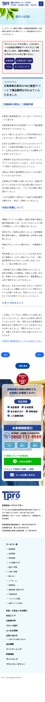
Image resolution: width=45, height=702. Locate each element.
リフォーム (13, 580)
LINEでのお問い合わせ (17, 639)
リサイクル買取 (14, 598)
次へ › (39, 355)
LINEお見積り (22, 461)
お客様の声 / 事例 (24, 60)
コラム (9, 66)
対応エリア (11, 615)
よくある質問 (12, 630)
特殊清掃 (12, 558)
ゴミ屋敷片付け (14, 562)
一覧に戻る (22, 365)
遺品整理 (12, 549)
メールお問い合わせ (22, 475)
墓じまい (12, 576)
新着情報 (9, 60)
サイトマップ (12, 659)
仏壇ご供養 (13, 571)
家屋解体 (12, 585)
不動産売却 (13, 594)
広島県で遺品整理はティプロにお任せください (22, 341)
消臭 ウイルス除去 (15, 603)
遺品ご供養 (13, 567)
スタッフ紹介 (12, 625)
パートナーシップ (13, 649)
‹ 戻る (5, 355)
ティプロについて (22, 66)
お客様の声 (11, 620)
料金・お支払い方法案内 (16, 610)
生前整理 (12, 553)
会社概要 (10, 644)
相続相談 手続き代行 (16, 589)
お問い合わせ (12, 635)
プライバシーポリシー (15, 664)
